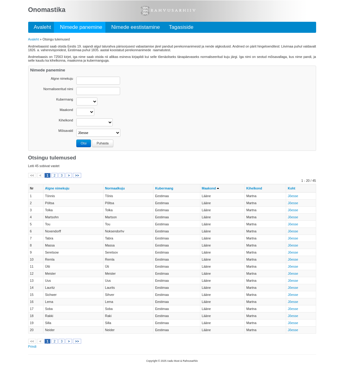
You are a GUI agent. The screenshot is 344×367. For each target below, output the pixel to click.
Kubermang (64, 99)
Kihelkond (66, 120)
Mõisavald (66, 130)
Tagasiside (179, 27)
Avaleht (41, 27)
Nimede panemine (79, 27)
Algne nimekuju (62, 78)
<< (32, 175)
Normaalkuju (115, 188)
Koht (291, 188)
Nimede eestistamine (134, 27)
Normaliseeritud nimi (58, 89)
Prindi (32, 346)
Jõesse (293, 196)
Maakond (66, 110)
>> (77, 175)
